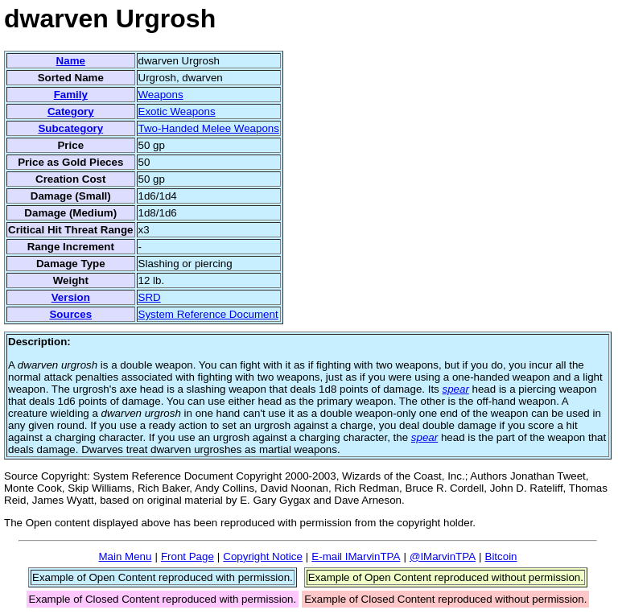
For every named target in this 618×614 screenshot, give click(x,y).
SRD (149, 297)
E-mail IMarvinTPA (355, 556)
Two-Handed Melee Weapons (208, 128)
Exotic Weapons (177, 111)
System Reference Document (208, 314)
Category (70, 111)
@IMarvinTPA (443, 556)
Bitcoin (501, 556)
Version (71, 297)
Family (71, 95)
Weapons (160, 95)
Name (70, 61)
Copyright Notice (263, 556)
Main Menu (124, 556)
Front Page (187, 556)
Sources (70, 314)
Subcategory (70, 128)
